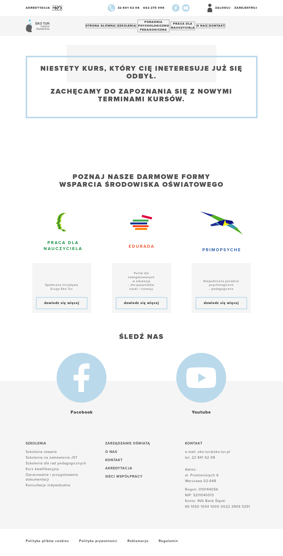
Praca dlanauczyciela (192, 27)
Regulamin (168, 544)
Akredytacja (118, 471)
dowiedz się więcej (61, 306)
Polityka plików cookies (47, 544)
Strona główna (102, 27)
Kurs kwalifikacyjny (42, 472)
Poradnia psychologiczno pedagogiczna (160, 27)
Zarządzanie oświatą (127, 446)
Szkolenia (131, 27)
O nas (214, 27)
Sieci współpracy (124, 479)
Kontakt (232, 27)
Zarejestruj (245, 7)
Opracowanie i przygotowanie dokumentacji (52, 479)
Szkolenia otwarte (41, 454)
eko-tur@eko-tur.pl (214, 454)
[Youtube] (185, 8)
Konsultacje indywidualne (48, 488)
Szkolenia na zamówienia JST (52, 460)
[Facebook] (176, 8)
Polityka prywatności (98, 544)
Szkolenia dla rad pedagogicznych (56, 466)
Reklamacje (138, 544)
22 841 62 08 (203, 460)
